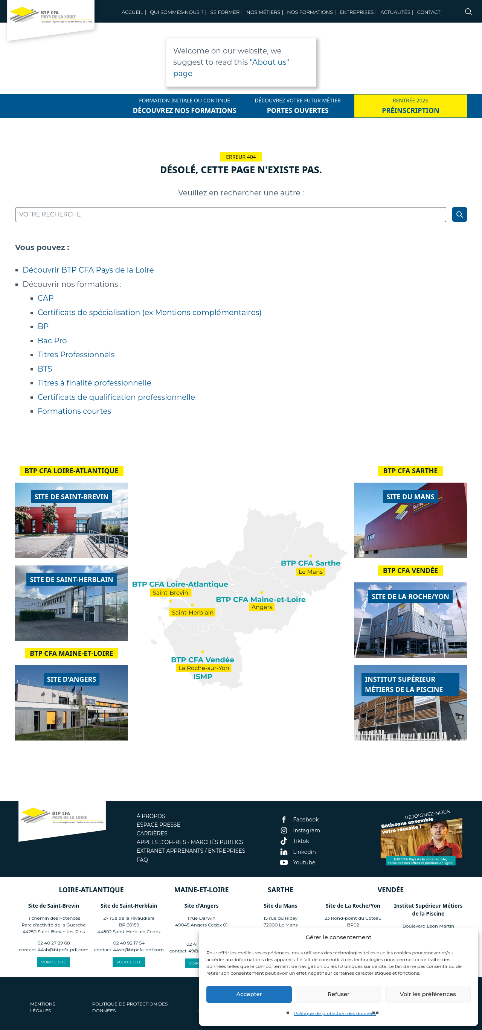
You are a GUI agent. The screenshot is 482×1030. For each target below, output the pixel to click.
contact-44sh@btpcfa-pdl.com (129, 949)
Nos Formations (310, 12)
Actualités (395, 12)
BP (43, 326)
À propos (151, 816)
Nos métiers (263, 12)
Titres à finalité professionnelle (94, 382)
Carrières (152, 833)
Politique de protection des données (335, 1013)
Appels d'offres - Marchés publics (190, 842)
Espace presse (158, 824)
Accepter (249, 994)
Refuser (338, 994)
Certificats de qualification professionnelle (116, 397)
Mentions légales (42, 1007)
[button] (467, 937)
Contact (429, 12)
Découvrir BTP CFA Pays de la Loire (88, 269)
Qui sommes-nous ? (176, 12)
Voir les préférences (428, 994)
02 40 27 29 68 (53, 943)
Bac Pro (52, 340)
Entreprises (357, 12)
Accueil (132, 12)
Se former (225, 12)
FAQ (142, 859)
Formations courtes (74, 411)
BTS (45, 368)
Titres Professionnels (76, 354)
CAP (46, 298)
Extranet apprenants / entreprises (191, 850)
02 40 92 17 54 (129, 943)
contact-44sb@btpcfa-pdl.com (53, 949)
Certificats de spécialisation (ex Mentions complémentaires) (150, 312)
